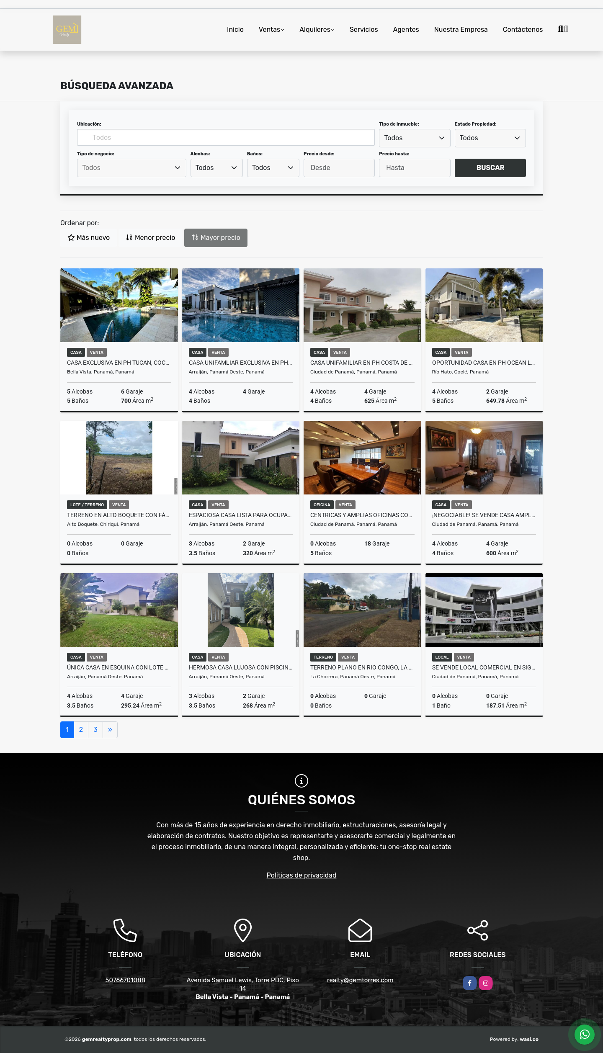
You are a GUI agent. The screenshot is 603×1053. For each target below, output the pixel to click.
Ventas (269, 29)
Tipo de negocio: (95, 154)
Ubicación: (89, 124)
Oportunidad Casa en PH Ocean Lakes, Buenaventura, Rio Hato (484, 362)
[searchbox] (131, 167)
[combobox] (414, 138)
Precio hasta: (394, 154)
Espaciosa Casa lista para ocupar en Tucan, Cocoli (241, 515)
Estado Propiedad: (476, 124)
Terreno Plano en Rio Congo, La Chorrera (362, 667)
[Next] (110, 729)
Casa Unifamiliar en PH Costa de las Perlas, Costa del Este (362, 362)
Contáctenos (523, 29)
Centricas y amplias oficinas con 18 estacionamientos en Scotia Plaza (362, 515)
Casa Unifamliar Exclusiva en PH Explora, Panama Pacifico (241, 362)
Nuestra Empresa (461, 29)
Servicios (364, 29)
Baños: (255, 154)
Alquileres (314, 29)
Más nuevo (88, 238)
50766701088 (125, 980)
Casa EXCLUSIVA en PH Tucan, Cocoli (119, 362)
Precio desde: (319, 154)
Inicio (235, 29)
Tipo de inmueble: (399, 124)
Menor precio (150, 238)
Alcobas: (200, 154)
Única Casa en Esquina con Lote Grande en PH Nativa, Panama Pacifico (119, 667)
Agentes (406, 29)
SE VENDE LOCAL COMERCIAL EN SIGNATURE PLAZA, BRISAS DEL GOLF (484, 667)
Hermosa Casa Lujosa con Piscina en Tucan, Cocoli (241, 667)
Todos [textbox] (393, 138)
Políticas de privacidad (302, 875)
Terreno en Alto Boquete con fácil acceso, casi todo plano (119, 515)
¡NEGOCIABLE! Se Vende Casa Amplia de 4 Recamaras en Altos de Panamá (484, 515)
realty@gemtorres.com (360, 980)
